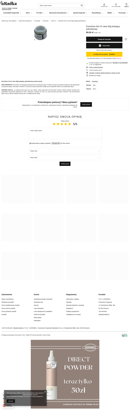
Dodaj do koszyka (104, 39)
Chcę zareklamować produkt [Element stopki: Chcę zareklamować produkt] (11, 305)
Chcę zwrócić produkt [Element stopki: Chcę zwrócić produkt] (8, 308)
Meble (109, 13)
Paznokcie (45, 21)
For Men (39, 13)
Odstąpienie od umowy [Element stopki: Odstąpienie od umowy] (73, 314)
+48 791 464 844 (7, 328)
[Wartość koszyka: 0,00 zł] (126, 5)
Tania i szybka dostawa (96, 67)
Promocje (122, 13)
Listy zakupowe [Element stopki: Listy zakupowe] (39, 308)
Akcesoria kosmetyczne (57, 13)
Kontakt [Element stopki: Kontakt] (4, 314)
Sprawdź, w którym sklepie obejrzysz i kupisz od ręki (104, 73)
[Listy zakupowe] (116, 5)
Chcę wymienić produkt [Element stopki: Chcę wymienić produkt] (9, 311)
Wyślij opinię (65, 164)
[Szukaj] (81, 5)
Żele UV (53, 21)
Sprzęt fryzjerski (79, 13)
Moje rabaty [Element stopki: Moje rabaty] (37, 317)
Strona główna (12, 21)
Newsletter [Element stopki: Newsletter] (37, 320)
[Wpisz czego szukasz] (61, 5)
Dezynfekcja (96, 13)
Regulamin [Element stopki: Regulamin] (69, 308)
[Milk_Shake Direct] (65, 408)
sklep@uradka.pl (18, 328)
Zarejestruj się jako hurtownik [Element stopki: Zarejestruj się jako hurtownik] (43, 299)
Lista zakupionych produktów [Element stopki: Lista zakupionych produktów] (43, 311)
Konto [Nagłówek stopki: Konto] (36, 294)
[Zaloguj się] (104, 5)
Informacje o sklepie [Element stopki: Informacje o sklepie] (72, 299)
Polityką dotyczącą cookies (14, 394)
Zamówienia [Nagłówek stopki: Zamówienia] (7, 294)
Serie (28, 13)
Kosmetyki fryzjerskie (11, 13)
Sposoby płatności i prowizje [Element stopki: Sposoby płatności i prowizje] (75, 305)
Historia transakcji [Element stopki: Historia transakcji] (39, 314)
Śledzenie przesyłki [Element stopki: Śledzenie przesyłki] (8, 302)
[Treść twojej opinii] (65, 133)
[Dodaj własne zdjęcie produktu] (64, 143)
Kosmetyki (37, 21)
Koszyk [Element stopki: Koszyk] (36, 305)
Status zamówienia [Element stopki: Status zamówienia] (8, 299)
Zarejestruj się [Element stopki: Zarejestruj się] (38, 302)
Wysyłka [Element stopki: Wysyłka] (69, 302)
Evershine (95, 81)
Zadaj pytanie (86, 104)
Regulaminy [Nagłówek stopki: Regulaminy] (71, 294)
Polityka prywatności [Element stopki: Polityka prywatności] (72, 311)
